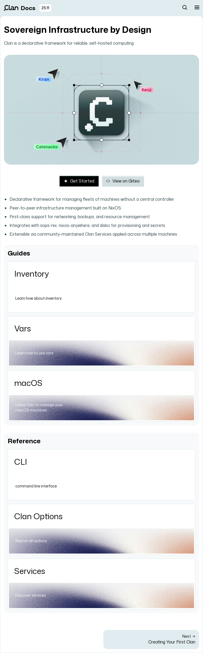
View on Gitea (123, 181)
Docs (19, 8)
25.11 (45, 7)
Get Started (79, 181)
